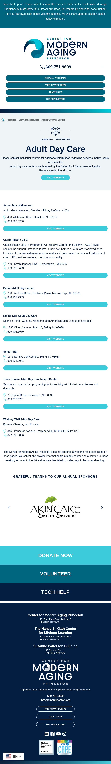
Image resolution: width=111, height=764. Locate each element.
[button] (102, 66)
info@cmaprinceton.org (55, 700)
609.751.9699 (55, 696)
